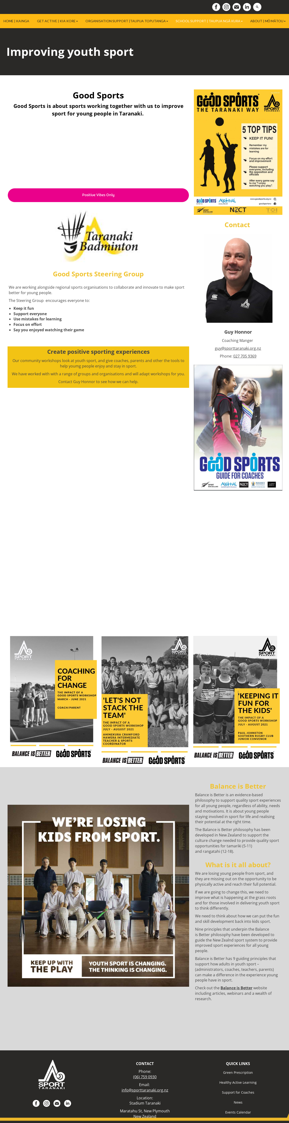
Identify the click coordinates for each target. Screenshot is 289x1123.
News (238, 1102)
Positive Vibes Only (98, 195)
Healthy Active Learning (238, 1082)
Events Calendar (238, 1112)
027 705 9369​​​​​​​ (244, 356)
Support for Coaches (238, 1092)
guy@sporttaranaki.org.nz (238, 348)
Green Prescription (238, 1072)
